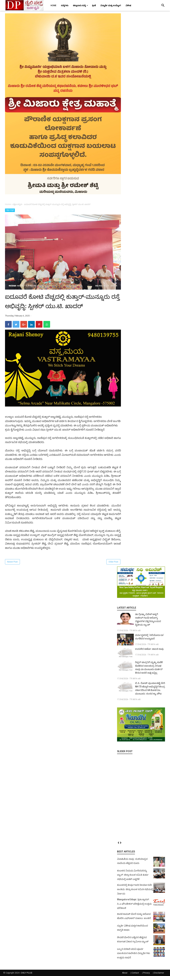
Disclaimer (159, 973)
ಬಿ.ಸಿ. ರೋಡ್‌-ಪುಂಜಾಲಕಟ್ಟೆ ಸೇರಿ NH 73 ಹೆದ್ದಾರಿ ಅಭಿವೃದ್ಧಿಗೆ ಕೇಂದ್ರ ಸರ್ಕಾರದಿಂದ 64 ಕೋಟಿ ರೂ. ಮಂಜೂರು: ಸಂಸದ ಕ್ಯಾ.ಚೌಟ (150, 688)
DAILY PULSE (26, 973)
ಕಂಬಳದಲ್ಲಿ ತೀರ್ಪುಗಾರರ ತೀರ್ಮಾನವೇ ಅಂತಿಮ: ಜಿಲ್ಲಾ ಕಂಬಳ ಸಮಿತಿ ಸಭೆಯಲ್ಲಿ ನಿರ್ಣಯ (135, 889)
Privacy (146, 973)
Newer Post (12, 562)
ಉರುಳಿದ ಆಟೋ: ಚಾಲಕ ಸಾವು (149, 649)
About (124, 973)
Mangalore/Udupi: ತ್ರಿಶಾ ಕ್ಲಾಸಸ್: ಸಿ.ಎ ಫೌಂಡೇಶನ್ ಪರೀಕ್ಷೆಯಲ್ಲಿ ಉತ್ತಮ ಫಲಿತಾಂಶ (134, 903)
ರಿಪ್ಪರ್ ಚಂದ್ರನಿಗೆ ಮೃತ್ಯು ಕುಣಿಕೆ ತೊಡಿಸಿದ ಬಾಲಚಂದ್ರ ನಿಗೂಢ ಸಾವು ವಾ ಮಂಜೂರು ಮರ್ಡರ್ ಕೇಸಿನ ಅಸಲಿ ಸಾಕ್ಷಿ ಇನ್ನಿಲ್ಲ (149, 667)
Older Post (113, 562)
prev (118, 843)
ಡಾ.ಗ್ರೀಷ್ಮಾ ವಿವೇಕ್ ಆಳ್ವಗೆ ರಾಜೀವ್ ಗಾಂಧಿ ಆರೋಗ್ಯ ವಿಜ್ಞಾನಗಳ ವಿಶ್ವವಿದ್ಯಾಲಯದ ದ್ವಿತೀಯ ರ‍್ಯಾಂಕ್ (148, 619)
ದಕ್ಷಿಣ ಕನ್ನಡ (10, 210)
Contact (135, 973)
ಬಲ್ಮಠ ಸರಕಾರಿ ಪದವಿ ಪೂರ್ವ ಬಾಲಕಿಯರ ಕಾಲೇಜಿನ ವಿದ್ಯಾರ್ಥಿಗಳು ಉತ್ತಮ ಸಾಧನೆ (133, 953)
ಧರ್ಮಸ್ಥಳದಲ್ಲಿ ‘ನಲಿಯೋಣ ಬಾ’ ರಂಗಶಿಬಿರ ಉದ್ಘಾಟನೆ (149, 637)
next (121, 843)
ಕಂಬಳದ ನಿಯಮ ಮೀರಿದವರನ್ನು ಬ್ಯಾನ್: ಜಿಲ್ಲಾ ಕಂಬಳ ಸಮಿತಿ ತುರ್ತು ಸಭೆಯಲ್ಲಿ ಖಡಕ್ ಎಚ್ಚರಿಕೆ (133, 874)
